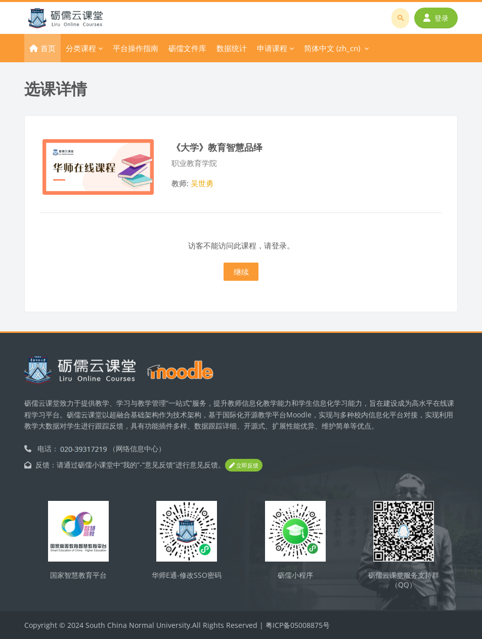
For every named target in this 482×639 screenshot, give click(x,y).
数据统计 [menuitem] (231, 48)
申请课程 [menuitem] (272, 48)
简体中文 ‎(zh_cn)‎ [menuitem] (332, 48)
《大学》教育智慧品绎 (216, 147)
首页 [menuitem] (48, 48)
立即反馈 (243, 465)
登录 (436, 18)
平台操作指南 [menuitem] (135, 48)
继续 (241, 272)
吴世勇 (202, 183)
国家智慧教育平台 (78, 575)
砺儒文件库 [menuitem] (187, 48)
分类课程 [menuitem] (81, 48)
